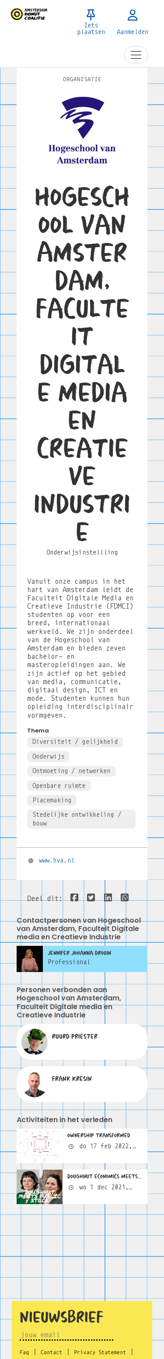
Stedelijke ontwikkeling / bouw (76, 818)
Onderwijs (48, 756)
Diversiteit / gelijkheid (75, 741)
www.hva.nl (56, 860)
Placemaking (51, 800)
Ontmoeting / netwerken (71, 770)
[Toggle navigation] (136, 55)
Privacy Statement (100, 1352)
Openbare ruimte (59, 785)
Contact (51, 1352)
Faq (24, 1352)
